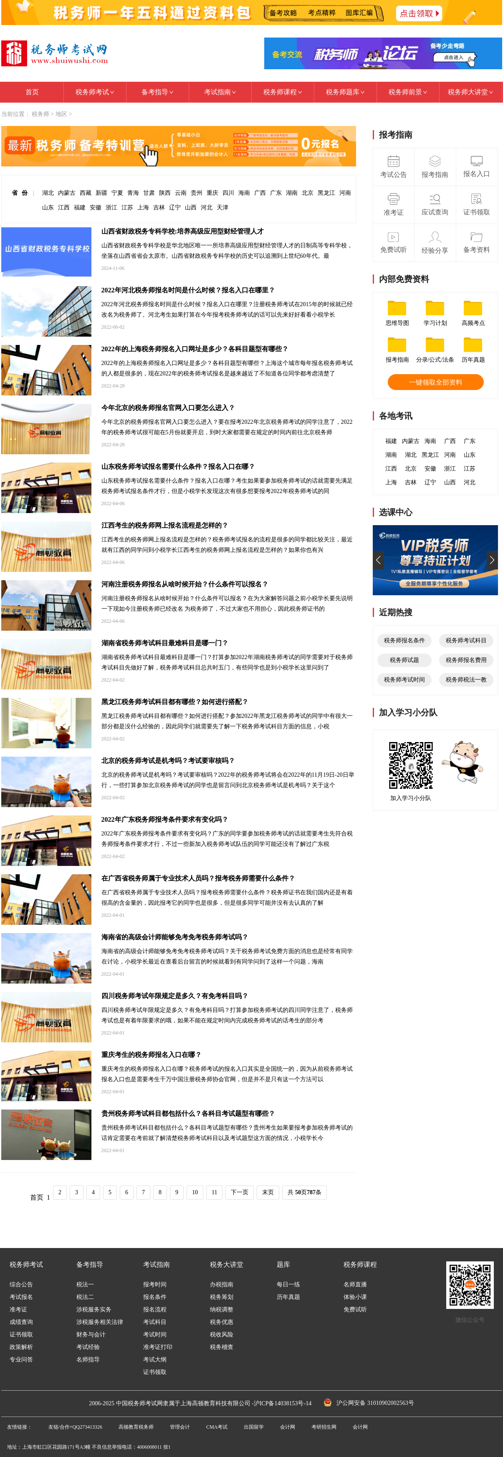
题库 (283, 1264)
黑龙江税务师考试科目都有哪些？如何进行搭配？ (174, 701)
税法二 (85, 1297)
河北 (206, 207)
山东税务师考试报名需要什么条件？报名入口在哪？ (178, 466)
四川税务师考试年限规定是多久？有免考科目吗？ (174, 995)
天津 (222, 207)
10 (195, 1192)
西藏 (85, 193)
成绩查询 (21, 1322)
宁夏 (117, 193)
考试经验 (88, 1347)
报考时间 (155, 1285)
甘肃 (149, 193)
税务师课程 (282, 92)
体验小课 (355, 1297)
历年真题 (288, 1297)
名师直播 (355, 1285)
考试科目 (155, 1322)
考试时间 (155, 1335)
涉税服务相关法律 (99, 1322)
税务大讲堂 (226, 1264)
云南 (181, 193)
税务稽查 (221, 1347)
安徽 (95, 207)
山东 (48, 207)
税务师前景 (408, 92)
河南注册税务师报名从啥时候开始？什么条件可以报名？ (184, 584)
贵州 (196, 193)
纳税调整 (221, 1310)
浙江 (111, 207)
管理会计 (180, 1427)
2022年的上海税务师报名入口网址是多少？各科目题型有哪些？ (194, 348)
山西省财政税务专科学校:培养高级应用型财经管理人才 (182, 231)
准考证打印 (157, 1347)
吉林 (159, 207)
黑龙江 (326, 193)
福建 (80, 207)
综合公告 (21, 1285)
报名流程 (155, 1310)
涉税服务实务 (93, 1310)
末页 (268, 1192)
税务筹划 (221, 1297)
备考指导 (158, 92)
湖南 (292, 193)
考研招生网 (323, 1427)
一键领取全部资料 (436, 382)
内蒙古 (67, 193)
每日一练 (288, 1285)
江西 (64, 207)
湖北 (48, 193)
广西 (260, 193)
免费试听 (355, 1310)
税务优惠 (221, 1322)
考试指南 (220, 92)
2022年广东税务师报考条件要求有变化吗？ (164, 819)
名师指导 (88, 1360)
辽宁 (175, 207)
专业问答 (21, 1360)
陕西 (165, 193)
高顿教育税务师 (136, 1427)
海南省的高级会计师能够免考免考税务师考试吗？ (174, 937)
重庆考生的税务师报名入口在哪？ (151, 1054)
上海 (143, 207)
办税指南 (221, 1285)
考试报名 (21, 1297)
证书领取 (21, 1335)
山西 (191, 207)
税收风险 (221, 1335)
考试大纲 (155, 1360)
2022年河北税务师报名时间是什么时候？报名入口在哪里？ (188, 290)
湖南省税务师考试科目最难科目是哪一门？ (164, 643)
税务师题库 (345, 92)
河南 (345, 193)
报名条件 (155, 1297)
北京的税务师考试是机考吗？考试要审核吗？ (168, 760)
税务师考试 (95, 92)
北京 (307, 193)
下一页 (239, 1192)
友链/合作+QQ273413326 (75, 1427)
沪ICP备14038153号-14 (282, 1403)
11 (214, 1192)
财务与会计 (91, 1335)
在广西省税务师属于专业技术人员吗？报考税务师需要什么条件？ (198, 878)
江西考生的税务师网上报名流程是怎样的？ (164, 525)
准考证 (18, 1310)
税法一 (85, 1285)
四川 (228, 193)
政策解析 (21, 1347)
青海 (133, 193)
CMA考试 (216, 1427)
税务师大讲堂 (470, 92)
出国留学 (254, 1427)
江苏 (127, 207)
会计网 (287, 1427)
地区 (61, 114)
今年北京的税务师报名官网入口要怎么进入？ (168, 407)
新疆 (101, 193)
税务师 (40, 114)
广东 (276, 193)
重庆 (212, 193)
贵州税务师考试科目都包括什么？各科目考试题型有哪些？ (188, 1113)
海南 (244, 193)
